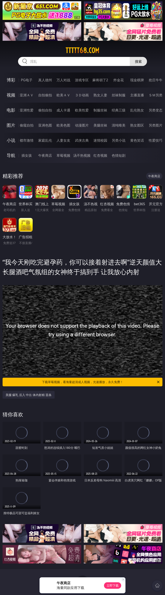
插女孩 (26, 155)
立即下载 (113, 585)
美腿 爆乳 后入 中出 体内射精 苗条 (29, 395)
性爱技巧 (155, 140)
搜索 (138, 61)
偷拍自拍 (45, 110)
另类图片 (155, 125)
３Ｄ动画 (82, 95)
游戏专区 (82, 80)
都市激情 (27, 140)
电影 (11, 110)
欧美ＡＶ (63, 95)
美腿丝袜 (100, 125)
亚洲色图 (45, 125)
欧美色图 (63, 125)
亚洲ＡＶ (27, 95)
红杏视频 (100, 155)
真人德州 (45, 80)
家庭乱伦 (45, 140)
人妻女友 (63, 140)
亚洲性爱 (27, 110)
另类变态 (155, 110)
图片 (11, 125)
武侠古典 (82, 140)
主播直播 (137, 95)
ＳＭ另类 (155, 95)
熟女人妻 (100, 95)
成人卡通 (63, 110)
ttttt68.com (82, 50)
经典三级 (118, 110)
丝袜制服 (118, 95)
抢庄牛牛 (155, 80)
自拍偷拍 (45, 95)
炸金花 (118, 80)
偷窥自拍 (27, 125)
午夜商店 (45, 155)
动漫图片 (82, 125)
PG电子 (26, 80)
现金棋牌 (137, 80)
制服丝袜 (100, 110)
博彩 (11, 80)
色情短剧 (118, 155)
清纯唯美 (118, 125)
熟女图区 (137, 125)
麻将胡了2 (100, 80)
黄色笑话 (137, 140)
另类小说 (118, 140)
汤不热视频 (81, 155)
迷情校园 (100, 140)
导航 (11, 155)
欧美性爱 (82, 110)
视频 (11, 95)
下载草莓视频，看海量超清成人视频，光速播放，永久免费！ (101, 382)
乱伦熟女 (137, 110)
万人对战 (63, 80)
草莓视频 (63, 155)
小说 (11, 140)
